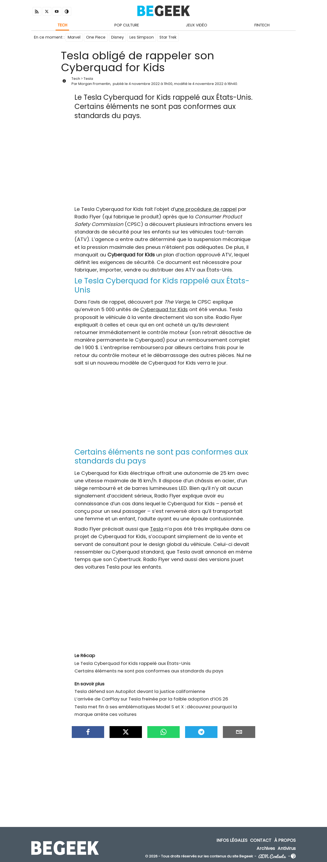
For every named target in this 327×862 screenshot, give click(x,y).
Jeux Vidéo (196, 25)
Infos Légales (231, 840)
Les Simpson (142, 37)
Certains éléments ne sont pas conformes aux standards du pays (148, 671)
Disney (117, 37)
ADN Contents (272, 856)
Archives (266, 848)
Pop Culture (126, 25)
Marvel (74, 37)
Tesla (88, 78)
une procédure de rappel (206, 209)
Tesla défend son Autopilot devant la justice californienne (139, 691)
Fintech (262, 25)
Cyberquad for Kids (164, 309)
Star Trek (167, 37)
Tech (62, 25)
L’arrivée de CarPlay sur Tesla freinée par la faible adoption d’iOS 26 (151, 699)
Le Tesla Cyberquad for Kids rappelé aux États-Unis (132, 663)
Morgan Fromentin (94, 83)
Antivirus (287, 848)
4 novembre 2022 (144, 83)
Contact (260, 840)
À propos (285, 840)
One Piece (95, 37)
